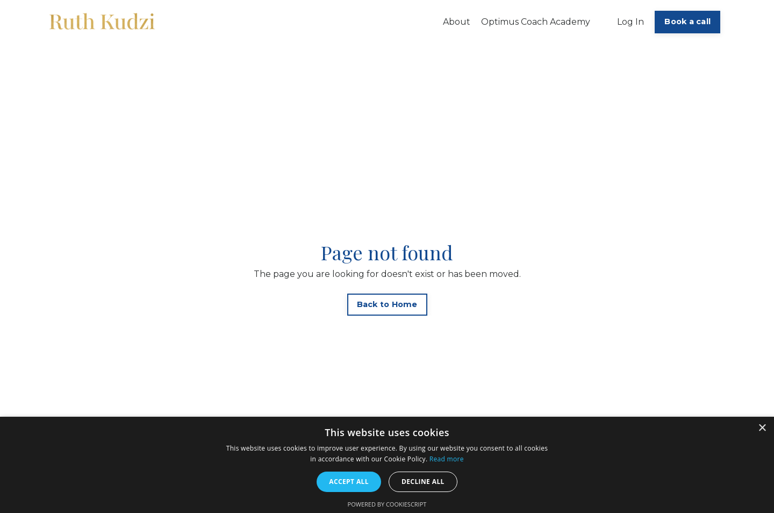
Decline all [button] (423, 481)
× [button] (762, 428)
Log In (630, 22)
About (456, 22)
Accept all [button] (349, 481)
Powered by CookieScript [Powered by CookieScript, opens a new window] (387, 504)
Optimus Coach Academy (535, 22)
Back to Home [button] (387, 304)
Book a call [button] (687, 21)
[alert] (387, 465)
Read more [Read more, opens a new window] (446, 459)
